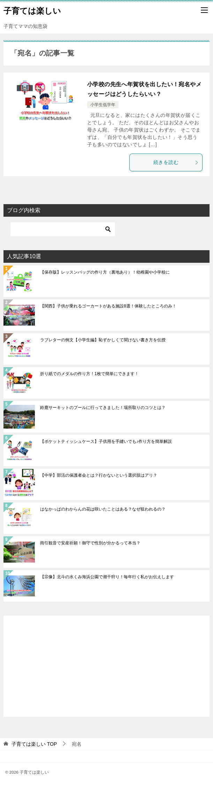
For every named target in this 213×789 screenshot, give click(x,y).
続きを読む (176, 162)
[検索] (62, 229)
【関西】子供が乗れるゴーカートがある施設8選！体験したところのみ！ (108, 306)
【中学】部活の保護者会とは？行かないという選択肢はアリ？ (98, 475)
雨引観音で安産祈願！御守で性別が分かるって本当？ (90, 543)
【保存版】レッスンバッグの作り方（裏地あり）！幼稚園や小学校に (105, 272)
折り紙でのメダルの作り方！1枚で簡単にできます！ (89, 373)
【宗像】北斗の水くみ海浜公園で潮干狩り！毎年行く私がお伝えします (107, 576)
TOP (34, 744)
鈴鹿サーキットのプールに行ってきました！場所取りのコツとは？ (103, 407)
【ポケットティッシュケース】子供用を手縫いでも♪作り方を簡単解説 (106, 441)
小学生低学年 (102, 104)
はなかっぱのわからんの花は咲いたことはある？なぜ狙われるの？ (103, 509)
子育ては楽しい (32, 10)
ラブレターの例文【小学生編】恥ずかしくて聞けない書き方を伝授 (103, 339)
